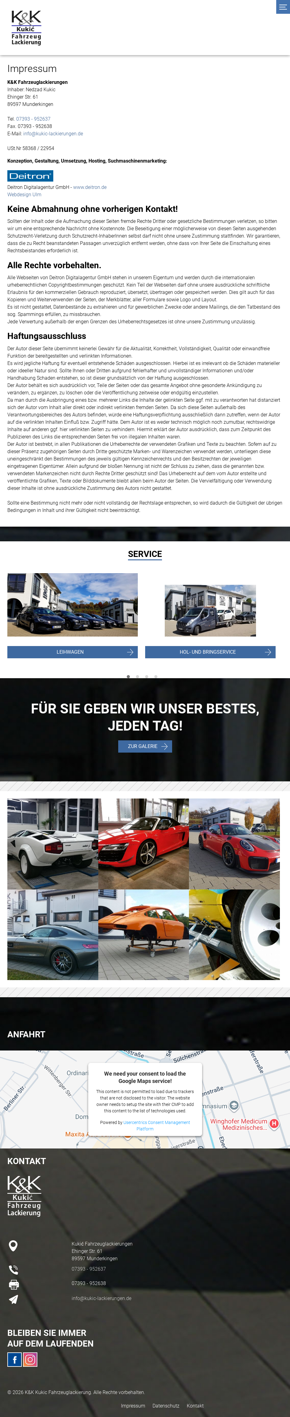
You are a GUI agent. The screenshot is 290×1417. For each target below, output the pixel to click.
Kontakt (195, 1406)
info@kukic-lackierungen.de (53, 134)
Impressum (133, 1406)
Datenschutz (166, 1406)
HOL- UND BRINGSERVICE (208, 652)
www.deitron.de (90, 187)
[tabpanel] (214, 622)
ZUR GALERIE (142, 746)
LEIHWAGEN (70, 652)
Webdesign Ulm (24, 194)
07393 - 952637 (33, 119)
